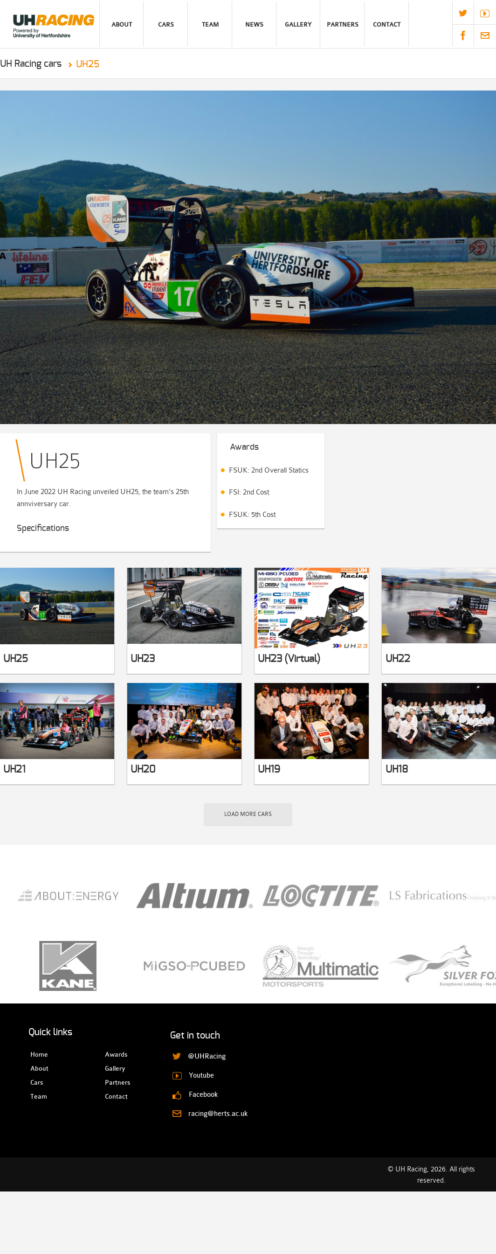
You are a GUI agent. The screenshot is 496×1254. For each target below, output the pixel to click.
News (254, 24)
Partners (342, 24)
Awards (113, 1054)
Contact (386, 24)
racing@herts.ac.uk (485, 35)
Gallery (298, 24)
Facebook (463, 35)
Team (210, 24)
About (121, 24)
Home (38, 1054)
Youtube (484, 13)
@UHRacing (463, 13)
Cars (166, 24)
